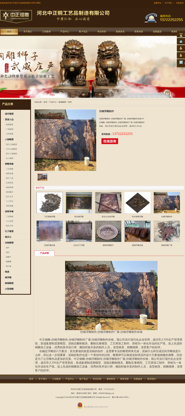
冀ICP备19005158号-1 (120, 397)
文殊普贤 (9, 183)
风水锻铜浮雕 (137, 217)
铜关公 (8, 237)
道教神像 (9, 211)
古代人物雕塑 (11, 149)
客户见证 (83, 31)
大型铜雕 (9, 289)
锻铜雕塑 (9, 283)
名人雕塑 (9, 158)
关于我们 (168, 3)
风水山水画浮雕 (108, 217)
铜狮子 (8, 257)
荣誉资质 (138, 31)
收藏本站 (157, 3)
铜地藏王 (9, 192)
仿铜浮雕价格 (49, 245)
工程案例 (46, 31)
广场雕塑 (9, 129)
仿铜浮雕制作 (166, 217)
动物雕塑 (9, 243)
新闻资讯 (120, 31)
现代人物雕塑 (11, 144)
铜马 (8, 252)
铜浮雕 (8, 277)
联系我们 (175, 31)
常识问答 (101, 31)
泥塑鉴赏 (157, 31)
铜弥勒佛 (9, 187)
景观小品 (9, 119)
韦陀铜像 (9, 206)
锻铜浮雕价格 (137, 245)
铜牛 (8, 248)
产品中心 (64, 31)
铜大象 (8, 266)
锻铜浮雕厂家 (166, 245)
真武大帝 (9, 226)
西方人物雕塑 (11, 154)
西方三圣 (9, 178)
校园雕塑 (9, 124)
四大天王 (9, 197)
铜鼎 (7, 272)
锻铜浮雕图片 (108, 245)
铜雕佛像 (9, 164)
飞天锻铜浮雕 (49, 217)
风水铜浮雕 (79, 217)
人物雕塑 (9, 139)
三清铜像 (9, 216)
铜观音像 (9, 173)
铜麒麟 (8, 262)
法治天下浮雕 (78, 245)
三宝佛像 (9, 169)
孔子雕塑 (9, 231)
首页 (9, 31)
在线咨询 (179, 3)
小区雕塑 (9, 134)
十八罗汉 (9, 201)
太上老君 (9, 221)
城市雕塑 (9, 114)
